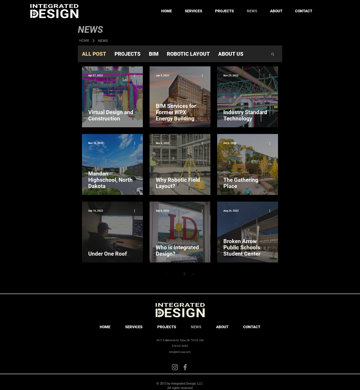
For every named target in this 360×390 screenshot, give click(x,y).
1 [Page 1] (176, 274)
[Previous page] (167, 274)
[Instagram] (175, 367)
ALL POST (94, 54)
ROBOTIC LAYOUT (188, 54)
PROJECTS (128, 54)
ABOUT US (230, 54)
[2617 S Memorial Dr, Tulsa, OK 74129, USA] (180, 340)
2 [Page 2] (184, 274)
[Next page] (193, 274)
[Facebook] (185, 367)
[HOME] (84, 41)
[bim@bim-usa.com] (180, 352)
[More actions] (135, 75)
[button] (273, 54)
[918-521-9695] (180, 346)
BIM (154, 54)
